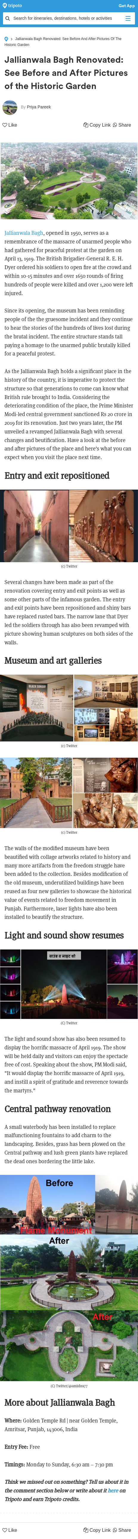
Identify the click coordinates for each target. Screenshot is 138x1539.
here (113, 1490)
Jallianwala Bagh (23, 232)
